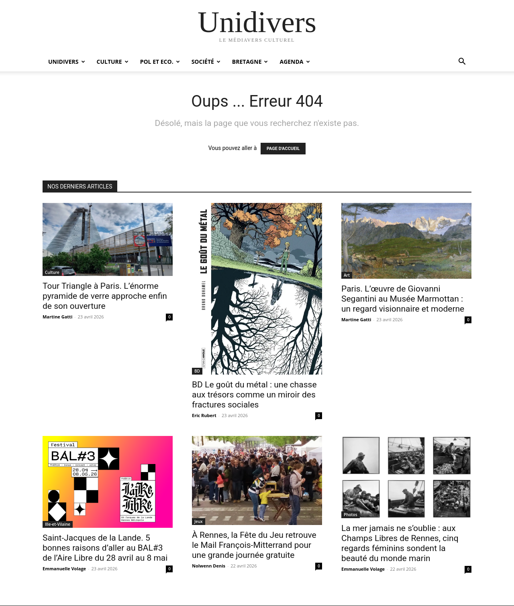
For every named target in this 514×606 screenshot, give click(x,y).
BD (197, 371)
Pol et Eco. (160, 61)
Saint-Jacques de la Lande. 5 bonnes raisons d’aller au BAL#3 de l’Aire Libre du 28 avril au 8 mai (105, 548)
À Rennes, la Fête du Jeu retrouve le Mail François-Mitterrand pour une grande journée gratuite (254, 545)
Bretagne (250, 61)
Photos (350, 514)
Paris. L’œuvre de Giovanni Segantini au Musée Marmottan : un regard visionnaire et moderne (402, 299)
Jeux (198, 521)
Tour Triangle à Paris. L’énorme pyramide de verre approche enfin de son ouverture (105, 296)
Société (206, 61)
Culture (112, 61)
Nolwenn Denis (208, 566)
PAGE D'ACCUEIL (283, 148)
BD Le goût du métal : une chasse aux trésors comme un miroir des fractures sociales (254, 394)
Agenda (294, 61)
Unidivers (66, 61)
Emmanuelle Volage (64, 568)
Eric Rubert (204, 415)
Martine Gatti (57, 317)
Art (347, 275)
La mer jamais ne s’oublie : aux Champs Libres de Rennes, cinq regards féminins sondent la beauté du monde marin (400, 543)
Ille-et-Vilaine (57, 524)
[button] (461, 62)
